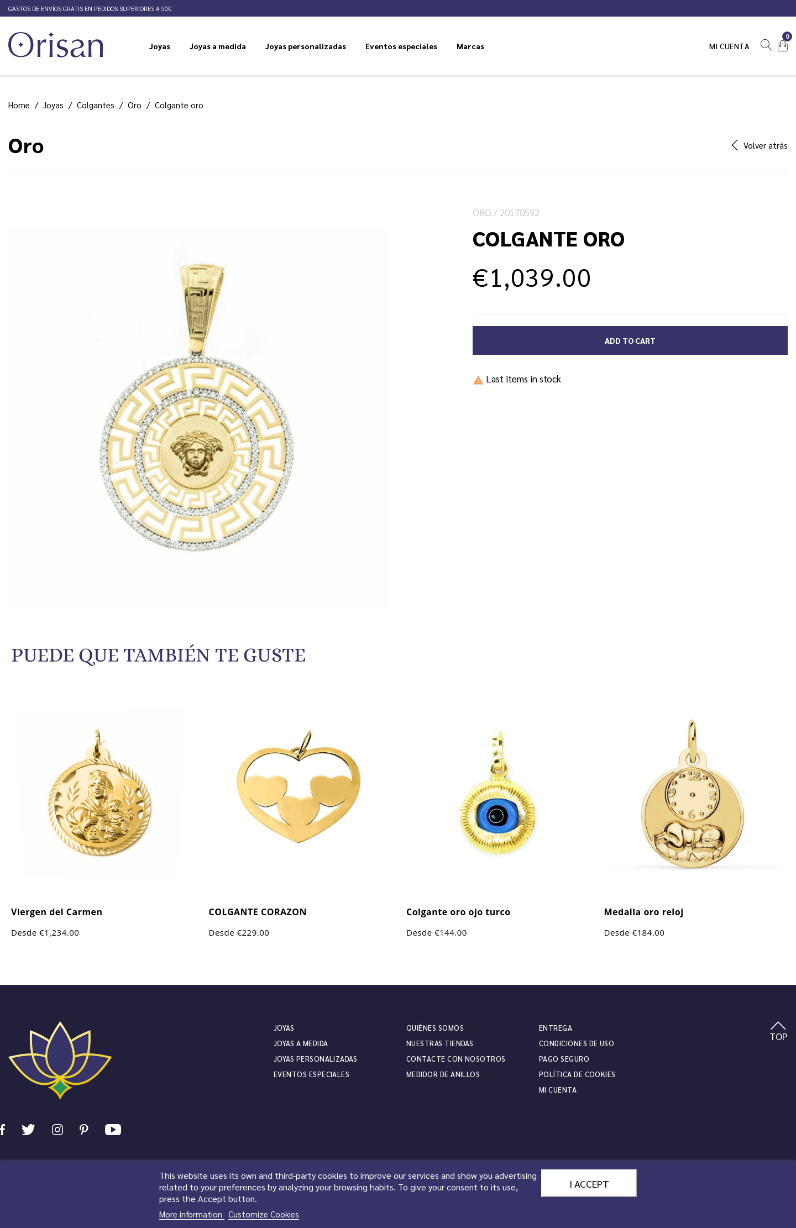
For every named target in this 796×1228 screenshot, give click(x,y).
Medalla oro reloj (644, 912)
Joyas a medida (301, 1043)
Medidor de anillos (443, 1074)
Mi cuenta (729, 46)
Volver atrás (759, 145)
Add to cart (630, 340)
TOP (778, 1031)
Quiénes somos (435, 1027)
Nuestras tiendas (439, 1043)
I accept (589, 1183)
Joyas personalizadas (315, 1058)
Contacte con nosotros (456, 1058)
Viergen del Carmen (57, 912)
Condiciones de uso (576, 1043)
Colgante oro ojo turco (458, 912)
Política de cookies (577, 1074)
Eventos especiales (311, 1074)
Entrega (555, 1027)
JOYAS (284, 1027)
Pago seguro (564, 1058)
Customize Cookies (263, 1214)
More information (191, 1214)
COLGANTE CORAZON (258, 912)
